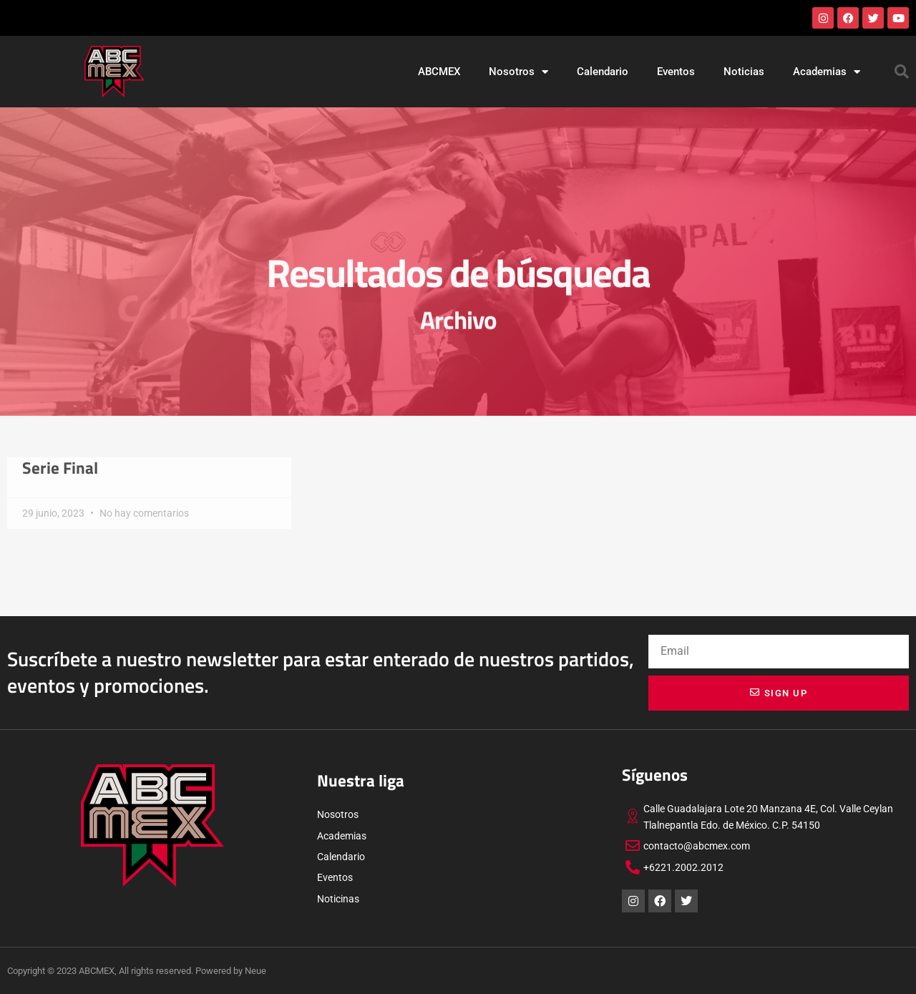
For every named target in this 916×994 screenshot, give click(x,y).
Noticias (743, 71)
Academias (826, 71)
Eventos (676, 71)
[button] (901, 71)
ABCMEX (439, 71)
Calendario (602, 71)
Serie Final (60, 468)
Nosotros (518, 71)
